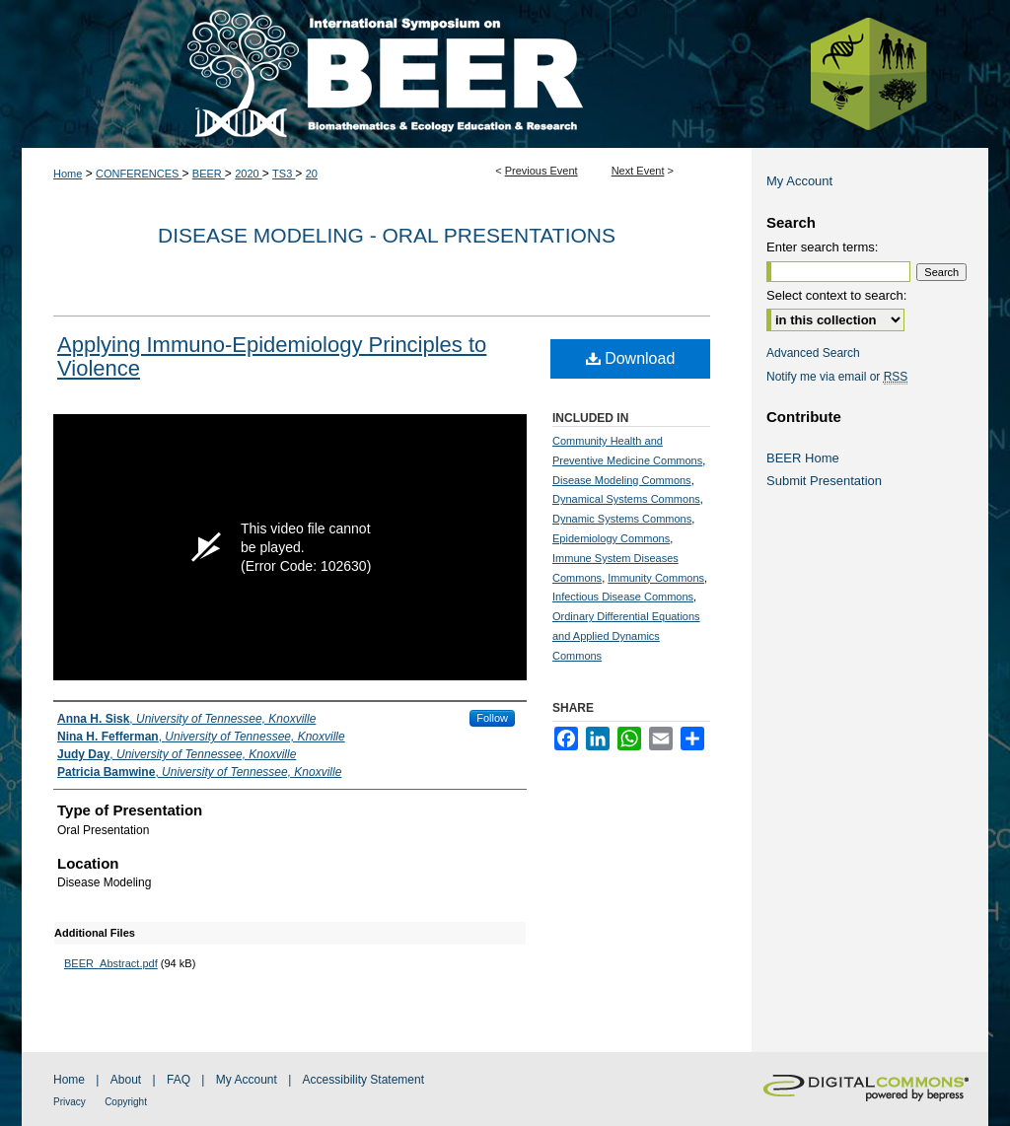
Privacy (69, 1101)
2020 (248, 173)
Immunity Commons (656, 578)
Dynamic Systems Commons (621, 519)
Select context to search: (836, 295)
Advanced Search (813, 353)
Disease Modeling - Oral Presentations (386, 235)
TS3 (283, 173)
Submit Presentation (824, 480)
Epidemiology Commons (611, 538)
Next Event (638, 170)
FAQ (178, 1080)
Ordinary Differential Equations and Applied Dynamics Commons (626, 636)
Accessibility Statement (363, 1080)
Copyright (126, 1101)
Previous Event (541, 170)
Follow (492, 718)
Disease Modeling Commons (621, 480)
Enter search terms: (822, 247)
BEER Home (802, 458)
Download (631, 358)
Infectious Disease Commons (622, 596)
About (125, 1080)
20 (312, 173)
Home (67, 173)
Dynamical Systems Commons (626, 499)
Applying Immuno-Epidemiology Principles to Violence (271, 356)
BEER (208, 173)
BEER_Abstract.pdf (111, 963)
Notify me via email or (836, 377)
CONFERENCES (138, 173)
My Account (799, 181)
